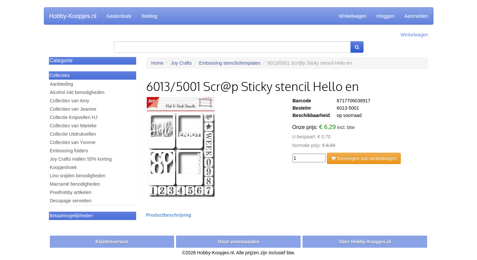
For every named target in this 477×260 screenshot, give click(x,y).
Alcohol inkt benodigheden (77, 92)
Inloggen (385, 16)
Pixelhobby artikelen (71, 192)
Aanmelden (416, 16)
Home (157, 63)
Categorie (61, 60)
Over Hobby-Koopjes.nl (365, 241)
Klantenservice (112, 241)
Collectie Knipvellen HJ (74, 117)
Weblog (149, 16)
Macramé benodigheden (75, 184)
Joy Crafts (181, 63)
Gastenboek (119, 16)
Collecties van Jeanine (73, 109)
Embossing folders (69, 150)
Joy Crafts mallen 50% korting (81, 159)
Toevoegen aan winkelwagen (363, 158)
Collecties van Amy (69, 100)
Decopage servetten (71, 200)
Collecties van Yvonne (73, 142)
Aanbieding (61, 84)
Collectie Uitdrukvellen (73, 134)
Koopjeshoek (63, 167)
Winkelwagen (352, 16)
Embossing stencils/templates (229, 63)
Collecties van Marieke (73, 125)
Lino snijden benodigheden (78, 175)
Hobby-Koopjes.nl (73, 16)
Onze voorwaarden (238, 241)
